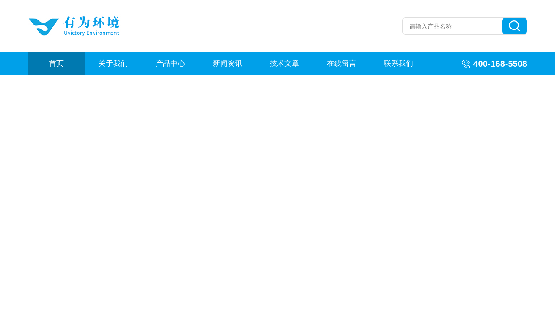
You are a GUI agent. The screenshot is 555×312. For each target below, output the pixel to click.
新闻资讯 (227, 63)
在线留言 (341, 63)
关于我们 (113, 63)
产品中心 (170, 63)
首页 (56, 63)
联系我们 (398, 63)
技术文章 (284, 63)
